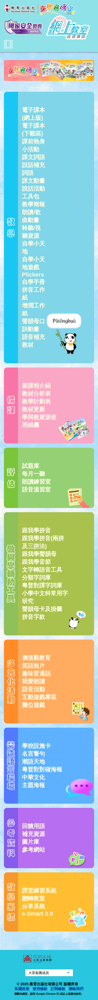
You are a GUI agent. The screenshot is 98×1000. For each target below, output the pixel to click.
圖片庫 (30, 842)
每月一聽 (33, 474)
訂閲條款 (58, 989)
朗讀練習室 (36, 481)
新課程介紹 (36, 385)
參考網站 (33, 849)
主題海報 (33, 785)
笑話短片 (33, 665)
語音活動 (33, 689)
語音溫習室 (36, 489)
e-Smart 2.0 (37, 913)
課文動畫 (33, 180)
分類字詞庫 (36, 577)
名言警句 (33, 753)
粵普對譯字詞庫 (42, 585)
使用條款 (40, 989)
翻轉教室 (33, 898)
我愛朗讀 (33, 681)
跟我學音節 (36, 562)
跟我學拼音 (36, 530)
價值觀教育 (36, 658)
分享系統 (33, 906)
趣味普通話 (36, 673)
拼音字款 (33, 617)
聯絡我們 (76, 989)
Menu (8, 44)
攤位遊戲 (33, 705)
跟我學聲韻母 (39, 554)
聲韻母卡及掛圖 (42, 609)
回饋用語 (33, 826)
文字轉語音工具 (42, 569)
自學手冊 (33, 282)
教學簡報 (33, 204)
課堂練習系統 (39, 890)
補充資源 (33, 834)
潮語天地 (33, 761)
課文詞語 (33, 157)
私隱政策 (22, 989)
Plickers (33, 274)
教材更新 (33, 409)
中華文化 (33, 777)
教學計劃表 (36, 401)
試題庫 (30, 466)
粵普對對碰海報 (42, 769)
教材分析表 (36, 393)
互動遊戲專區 (39, 697)
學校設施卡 (36, 746)
